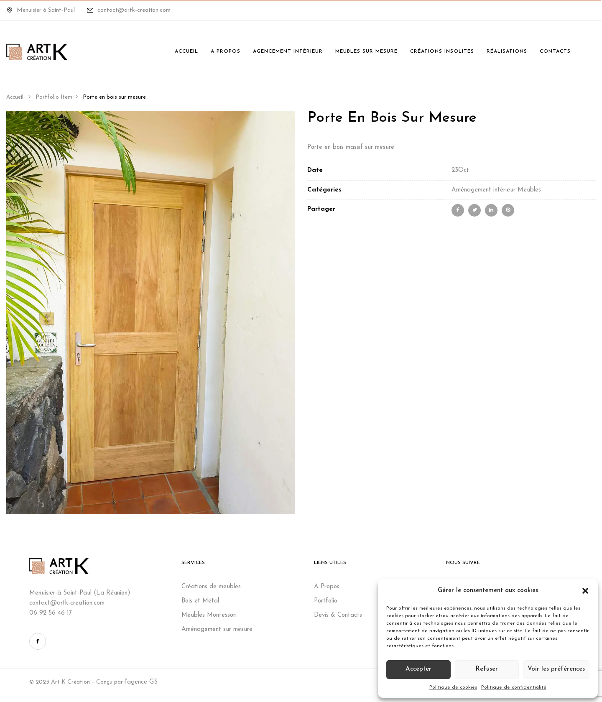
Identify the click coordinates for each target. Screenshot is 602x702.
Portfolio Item (54, 97)
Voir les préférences (556, 669)
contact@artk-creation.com (134, 10)
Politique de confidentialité (513, 687)
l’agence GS (141, 682)
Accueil (14, 97)
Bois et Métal (201, 601)
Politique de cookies (453, 687)
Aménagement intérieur (483, 190)
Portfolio (325, 601)
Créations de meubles (212, 587)
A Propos (326, 587)
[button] (585, 591)
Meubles (529, 190)
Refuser (486, 669)
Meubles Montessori (209, 615)
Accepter (418, 669)
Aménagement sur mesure (217, 629)
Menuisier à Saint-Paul (40, 10)
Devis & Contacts (338, 615)
